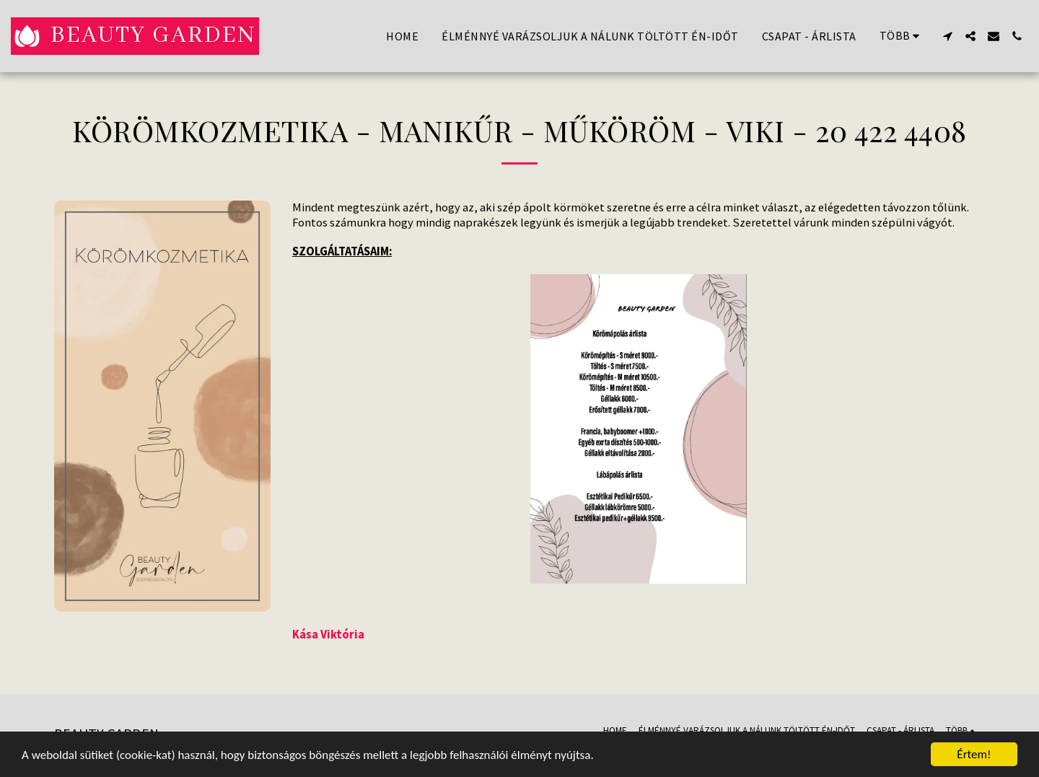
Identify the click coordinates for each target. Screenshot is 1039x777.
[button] (947, 36)
